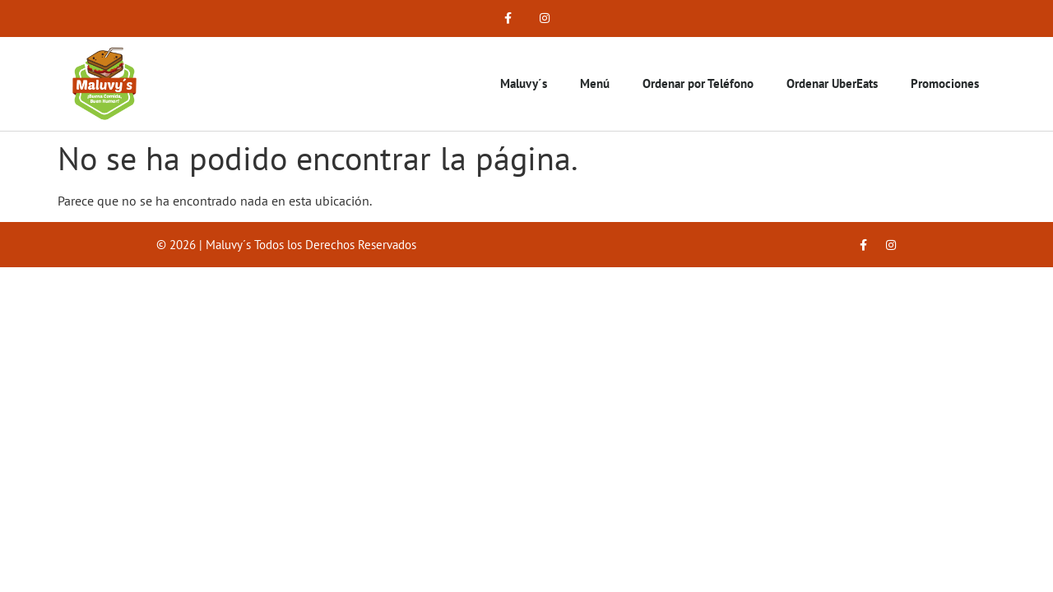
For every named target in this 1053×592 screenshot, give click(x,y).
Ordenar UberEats (832, 83)
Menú (595, 83)
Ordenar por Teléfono (698, 83)
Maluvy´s (523, 83)
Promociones (945, 83)
